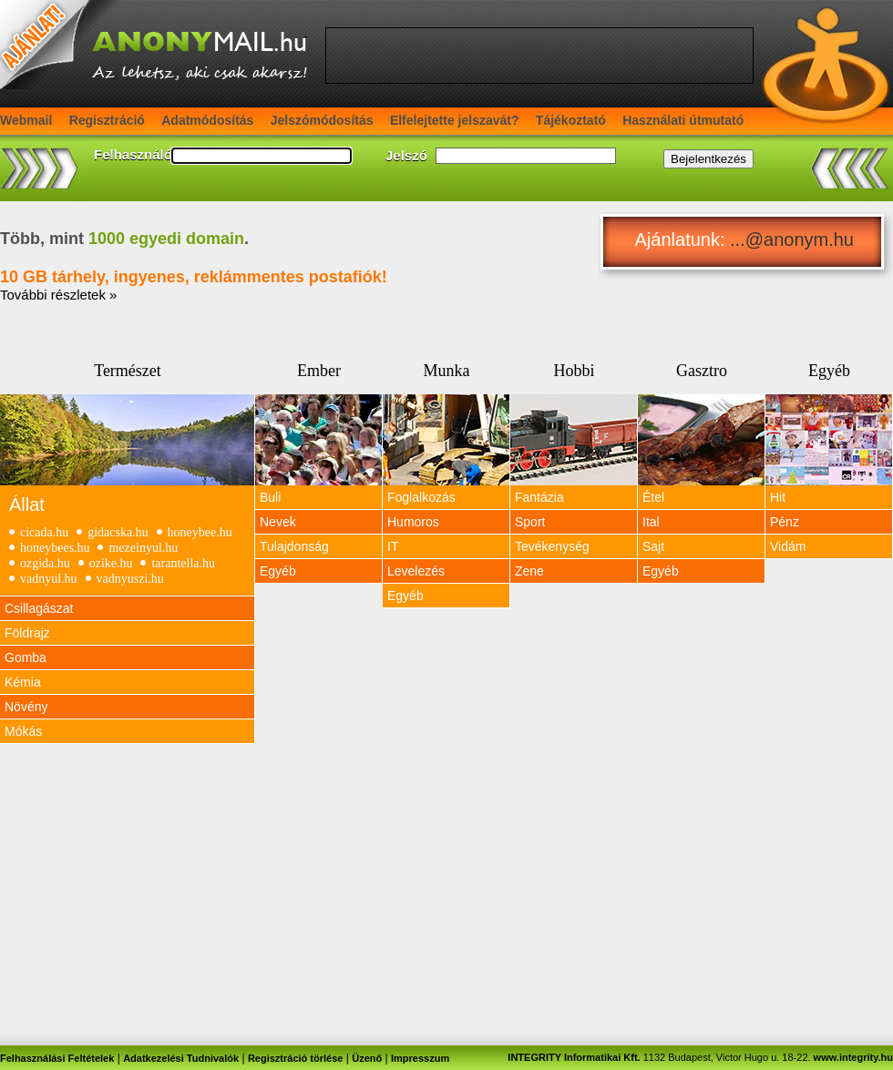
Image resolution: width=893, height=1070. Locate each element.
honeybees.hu (55, 548)
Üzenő (367, 1058)
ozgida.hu (45, 563)
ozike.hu (111, 563)
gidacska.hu (117, 532)
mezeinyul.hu (143, 548)
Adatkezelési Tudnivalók (181, 1058)
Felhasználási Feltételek (57, 1058)
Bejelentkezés (708, 159)
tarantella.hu (183, 563)
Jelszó (406, 155)
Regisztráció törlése (296, 1058)
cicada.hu (44, 532)
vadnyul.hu (48, 579)
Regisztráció (107, 120)
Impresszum (420, 1058)
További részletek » (58, 294)
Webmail (26, 120)
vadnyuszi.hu (130, 579)
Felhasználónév (145, 154)
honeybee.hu (200, 532)
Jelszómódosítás (322, 120)
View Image (127, 439)
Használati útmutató (683, 120)
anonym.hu (809, 239)
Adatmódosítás (207, 120)
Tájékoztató (571, 120)
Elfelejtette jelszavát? (454, 120)
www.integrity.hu (853, 1057)
